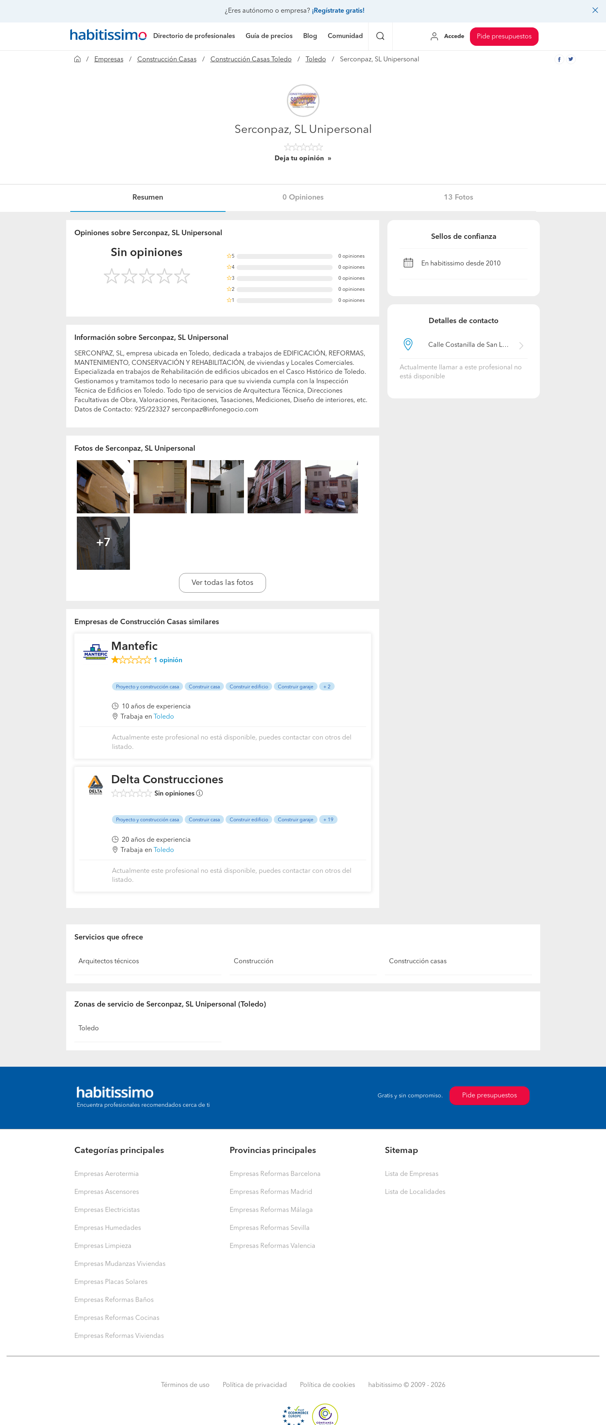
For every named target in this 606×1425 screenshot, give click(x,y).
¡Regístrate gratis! (338, 11)
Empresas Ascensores (106, 1192)
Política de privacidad (255, 1385)
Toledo (316, 59)
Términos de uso (185, 1385)
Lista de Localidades (415, 1192)
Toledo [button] (164, 717)
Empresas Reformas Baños (114, 1300)
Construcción (253, 961)
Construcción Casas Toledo (251, 59)
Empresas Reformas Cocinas (116, 1318)
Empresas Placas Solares (111, 1282)
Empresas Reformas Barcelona (275, 1174)
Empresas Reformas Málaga (271, 1210)
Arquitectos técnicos (108, 961)
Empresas (108, 59)
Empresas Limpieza (103, 1246)
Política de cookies (327, 1385)
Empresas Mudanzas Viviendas (119, 1264)
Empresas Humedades (107, 1228)
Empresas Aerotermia (106, 1174)
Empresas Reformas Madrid (271, 1192)
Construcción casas (418, 961)
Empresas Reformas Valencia (272, 1246)
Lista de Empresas (411, 1174)
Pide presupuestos (504, 37)
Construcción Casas (167, 59)
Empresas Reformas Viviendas (119, 1336)
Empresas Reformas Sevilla (270, 1228)
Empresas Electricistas (107, 1210)
